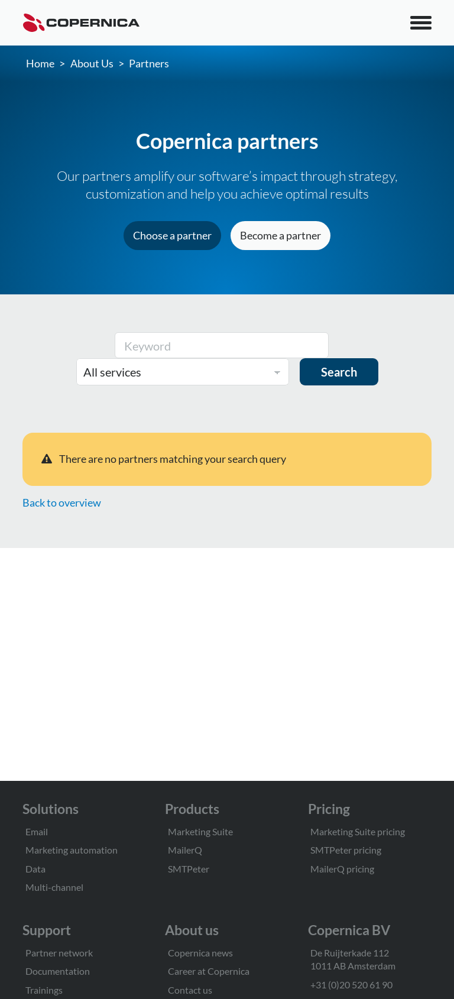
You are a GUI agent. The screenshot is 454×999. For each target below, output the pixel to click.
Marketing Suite (200, 831)
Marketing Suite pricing (357, 831)
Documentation (57, 971)
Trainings (44, 989)
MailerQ (185, 849)
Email (36, 831)
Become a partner (280, 235)
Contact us (190, 989)
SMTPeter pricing (345, 849)
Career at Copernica (208, 971)
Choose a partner (172, 235)
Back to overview (61, 502)
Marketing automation (71, 849)
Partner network (59, 952)
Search (339, 372)
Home (40, 63)
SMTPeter (188, 868)
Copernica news (200, 952)
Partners (149, 63)
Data (35, 868)
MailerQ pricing (342, 868)
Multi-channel (54, 887)
